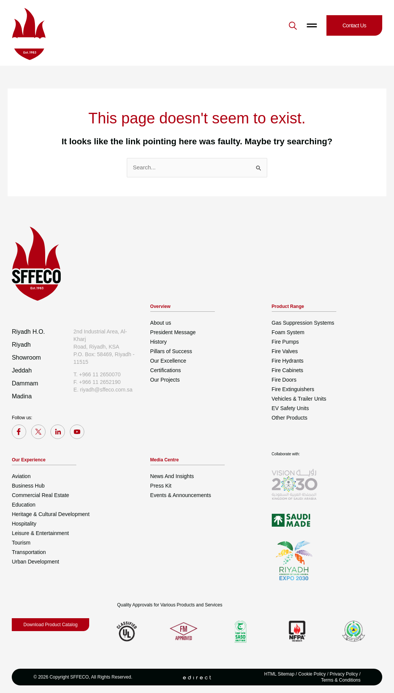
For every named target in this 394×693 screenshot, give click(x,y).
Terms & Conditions (341, 680)
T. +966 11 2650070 (97, 374)
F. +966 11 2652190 (97, 382)
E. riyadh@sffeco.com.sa (103, 390)
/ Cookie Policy (310, 674)
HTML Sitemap (279, 674)
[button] (293, 25)
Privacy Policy (343, 674)
